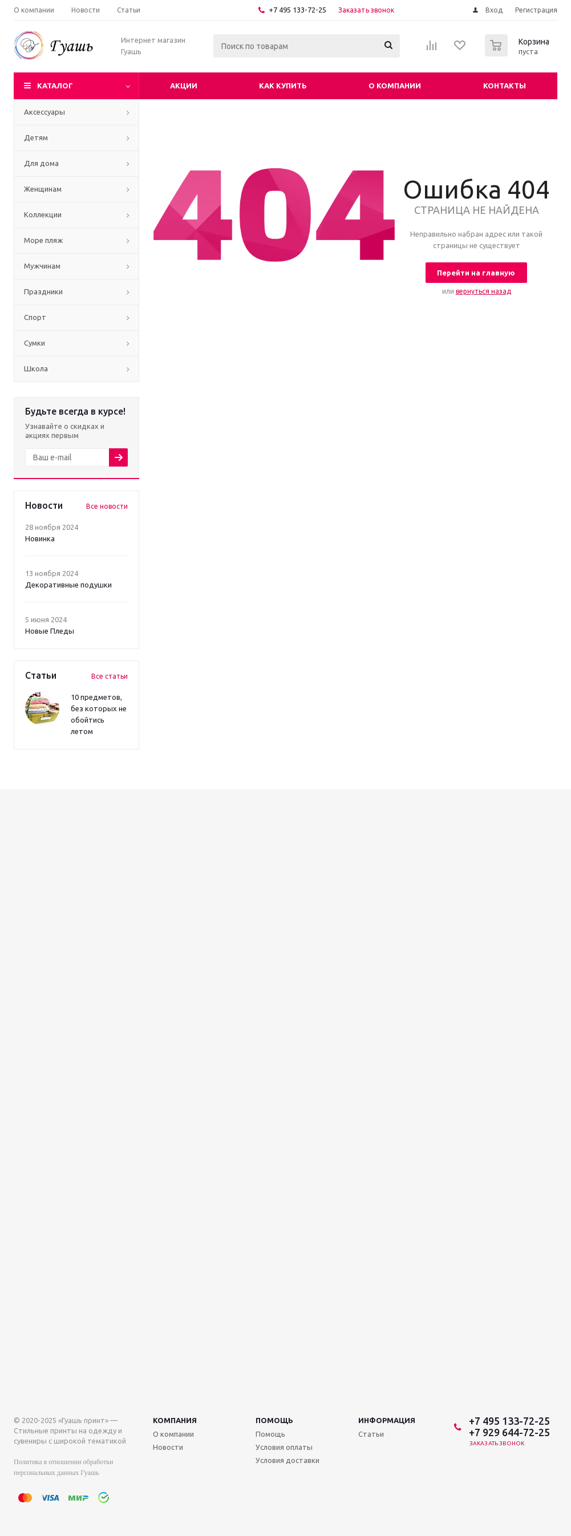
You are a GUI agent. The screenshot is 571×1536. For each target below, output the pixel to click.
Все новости (107, 506)
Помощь (274, 1420)
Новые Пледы (49, 631)
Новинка (40, 538)
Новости (168, 1447)
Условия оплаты (284, 1447)
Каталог (55, 86)
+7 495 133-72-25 (297, 10)
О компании (394, 86)
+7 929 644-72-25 (509, 1432)
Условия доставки (287, 1460)
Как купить (283, 86)
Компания (175, 1420)
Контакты (504, 86)
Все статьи (109, 676)
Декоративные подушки (68, 585)
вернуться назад (483, 291)
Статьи (371, 1434)
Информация (386, 1420)
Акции (183, 86)
